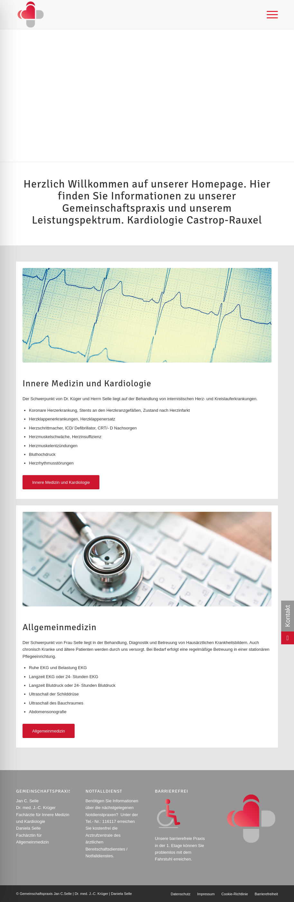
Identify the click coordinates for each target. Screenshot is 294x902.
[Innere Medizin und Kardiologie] (61, 482)
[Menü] (269, 14)
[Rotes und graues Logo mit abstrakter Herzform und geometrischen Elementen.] (30, 14)
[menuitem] (269, 14)
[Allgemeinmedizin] (49, 731)
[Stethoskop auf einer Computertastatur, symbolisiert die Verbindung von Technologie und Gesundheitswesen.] (147, 559)
